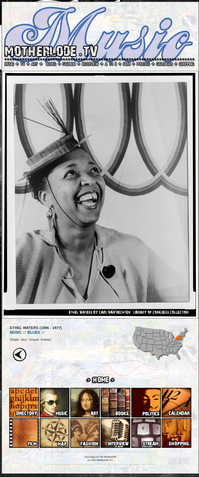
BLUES (33, 332)
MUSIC (16, 332)
